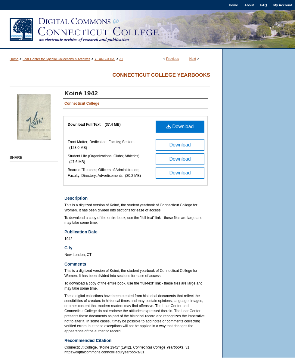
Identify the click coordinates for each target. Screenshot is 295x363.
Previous (172, 58)
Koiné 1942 (81, 93)
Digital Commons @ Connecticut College (147, 29)
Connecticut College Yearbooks (161, 75)
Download (180, 126)
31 (121, 59)
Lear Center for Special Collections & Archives (56, 59)
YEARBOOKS (105, 59)
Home (14, 59)
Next (192, 58)
